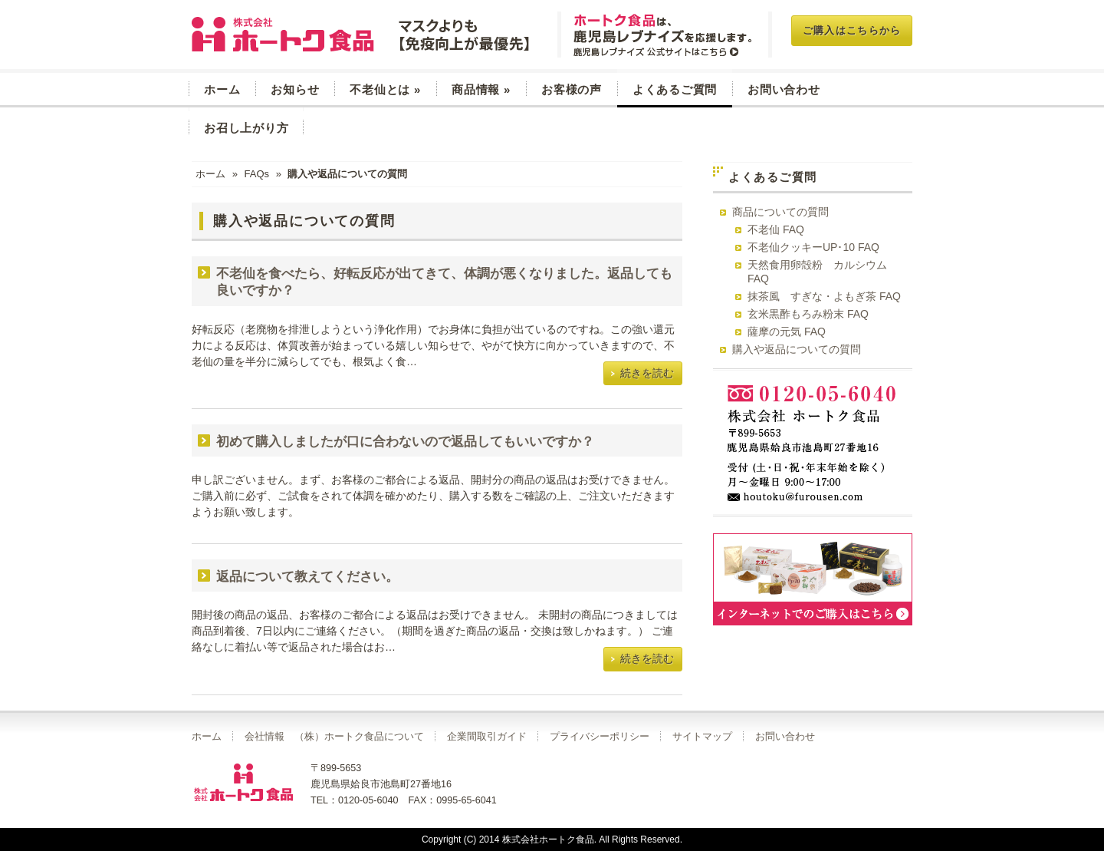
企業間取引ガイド (487, 736)
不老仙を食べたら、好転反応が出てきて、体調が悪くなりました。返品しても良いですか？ (444, 282)
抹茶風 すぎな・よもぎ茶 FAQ (824, 296)
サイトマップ (702, 736)
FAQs (256, 174)
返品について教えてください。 (307, 576)
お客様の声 (571, 89)
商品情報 (481, 89)
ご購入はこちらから (852, 30)
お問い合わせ (784, 89)
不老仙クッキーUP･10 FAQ (813, 247)
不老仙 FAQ (776, 229)
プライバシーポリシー (599, 736)
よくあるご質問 (674, 89)
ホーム (222, 89)
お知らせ (295, 89)
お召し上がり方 (246, 127)
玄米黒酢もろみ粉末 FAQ (808, 314)
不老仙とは (385, 89)
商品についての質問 (780, 212)
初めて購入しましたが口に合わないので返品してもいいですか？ (405, 441)
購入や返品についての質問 (796, 349)
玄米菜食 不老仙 (363, 34)
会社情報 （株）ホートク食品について (334, 736)
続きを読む (647, 373)
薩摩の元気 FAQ (787, 331)
